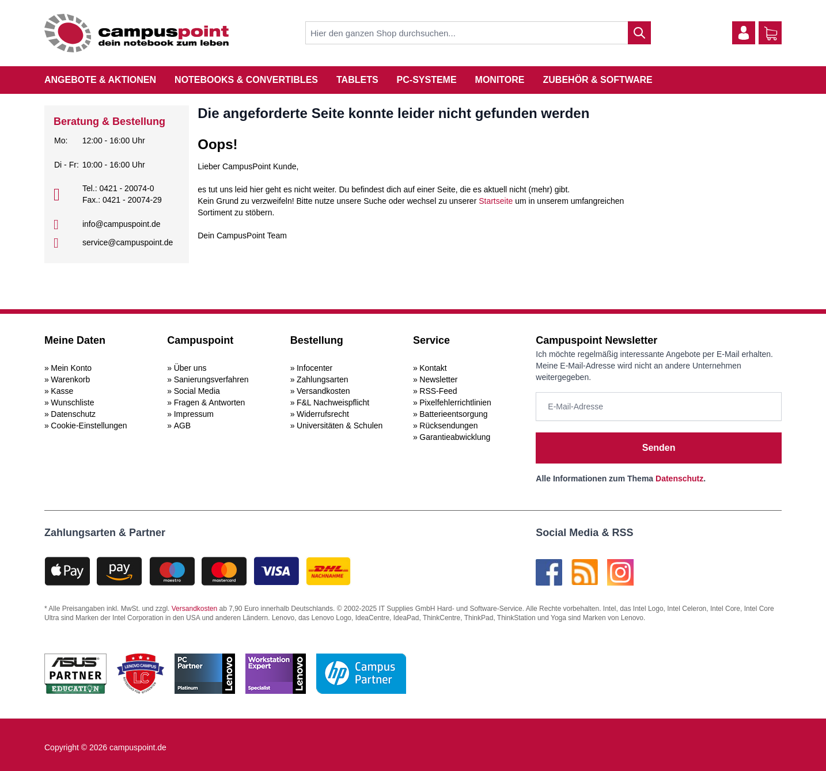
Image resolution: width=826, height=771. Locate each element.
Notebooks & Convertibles (246, 80)
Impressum (194, 414)
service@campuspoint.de (127, 242)
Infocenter (314, 368)
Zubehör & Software (598, 80)
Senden (659, 448)
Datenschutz (73, 414)
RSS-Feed (438, 391)
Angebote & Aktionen (100, 80)
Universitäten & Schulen (339, 425)
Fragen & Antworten (209, 402)
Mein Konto (71, 368)
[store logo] (136, 33)
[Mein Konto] (743, 32)
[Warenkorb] (771, 33)
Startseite (496, 201)
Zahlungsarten (322, 379)
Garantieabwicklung (454, 437)
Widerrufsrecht (323, 414)
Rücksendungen (448, 425)
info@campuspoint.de (121, 224)
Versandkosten (323, 391)
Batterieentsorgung (453, 414)
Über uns (190, 368)
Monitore (500, 80)
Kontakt (432, 368)
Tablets (357, 80)
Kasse (62, 391)
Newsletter (438, 379)
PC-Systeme (427, 80)
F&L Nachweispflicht (333, 402)
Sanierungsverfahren (211, 379)
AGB (182, 425)
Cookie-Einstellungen (89, 425)
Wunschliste (72, 402)
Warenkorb (70, 379)
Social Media (197, 391)
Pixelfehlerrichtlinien (455, 402)
